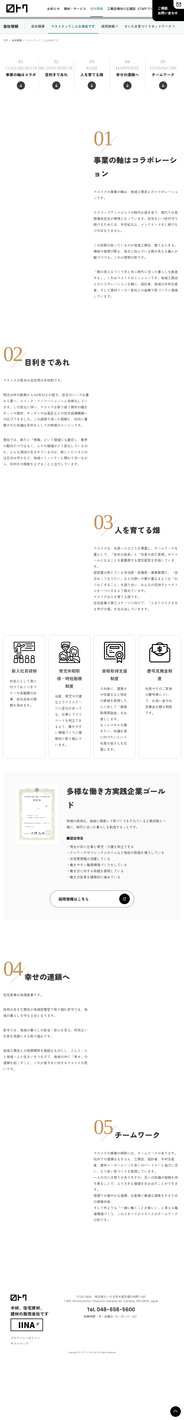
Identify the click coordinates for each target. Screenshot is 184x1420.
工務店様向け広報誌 (121, 8)
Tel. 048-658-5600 (111, 1360)
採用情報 (108, 77)
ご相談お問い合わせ (168, 10)
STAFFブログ (147, 8)
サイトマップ (19, 1394)
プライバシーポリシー (25, 1389)
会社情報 (96, 8)
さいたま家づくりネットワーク (148, 77)
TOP (5, 91)
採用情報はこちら (73, 950)
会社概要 (38, 77)
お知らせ (53, 8)
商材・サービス (75, 8)
